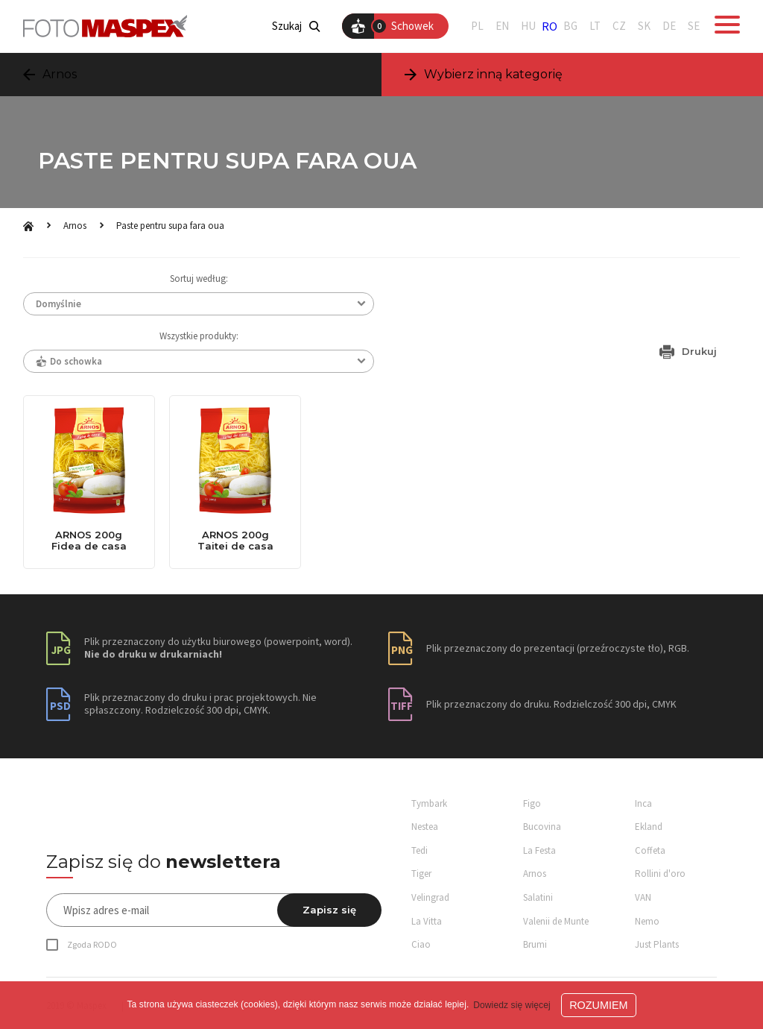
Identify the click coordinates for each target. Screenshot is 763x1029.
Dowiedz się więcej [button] (512, 1005)
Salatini (538, 897)
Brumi (535, 944)
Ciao (421, 944)
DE (669, 26)
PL (477, 26)
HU (528, 26)
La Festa (539, 850)
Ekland (648, 826)
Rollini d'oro (660, 873)
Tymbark (429, 803)
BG (570, 26)
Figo (532, 803)
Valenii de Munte (556, 921)
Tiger (421, 873)
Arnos (74, 225)
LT (595, 26)
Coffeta (650, 850)
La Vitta (426, 921)
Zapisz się (329, 910)
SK (644, 26)
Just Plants (657, 944)
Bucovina (542, 826)
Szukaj (296, 26)
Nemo (647, 921)
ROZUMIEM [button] (598, 1005)
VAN (643, 897)
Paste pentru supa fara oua (170, 225)
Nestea (424, 826)
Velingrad (430, 897)
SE (694, 26)
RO (549, 26)
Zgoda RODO (92, 944)
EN (502, 26)
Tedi (419, 850)
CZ (619, 26)
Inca (643, 803)
